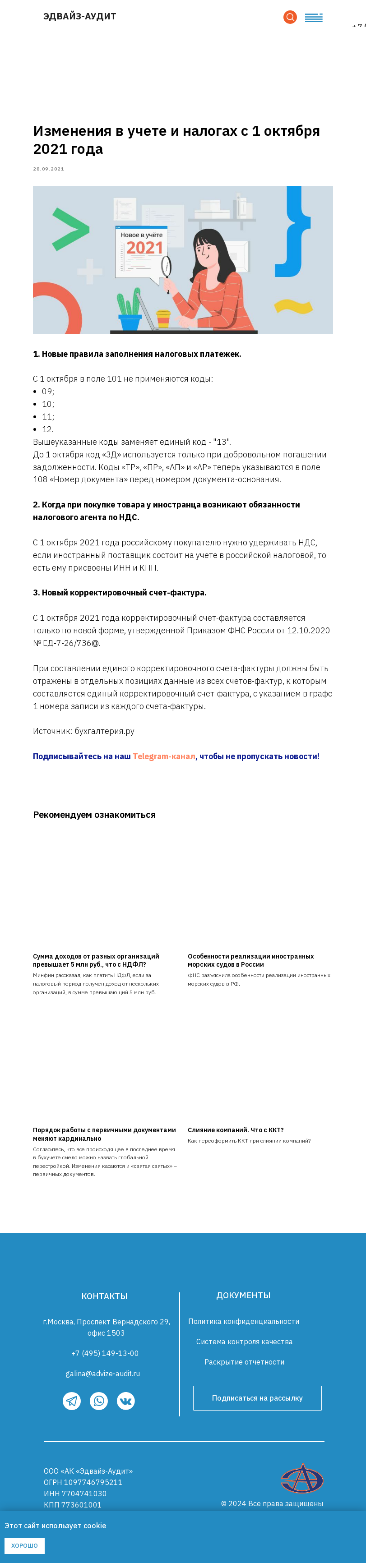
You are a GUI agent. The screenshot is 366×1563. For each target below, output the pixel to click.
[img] (302, 1481)
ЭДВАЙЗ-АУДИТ (79, 16)
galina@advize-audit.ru (103, 1376)
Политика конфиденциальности (243, 1324)
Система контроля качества (244, 1344)
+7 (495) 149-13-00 (105, 1356)
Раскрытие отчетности (244, 1364)
